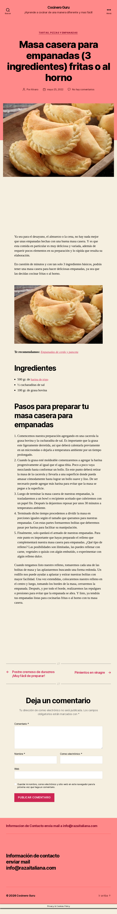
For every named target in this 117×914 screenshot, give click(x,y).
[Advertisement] (44, 212)
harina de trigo (40, 380)
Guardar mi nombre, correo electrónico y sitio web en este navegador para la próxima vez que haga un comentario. (56, 791)
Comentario (21, 730)
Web (16, 774)
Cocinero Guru (58, 7)
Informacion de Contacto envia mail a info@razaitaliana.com (56, 831)
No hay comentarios (84, 90)
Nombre (19, 760)
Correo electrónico (71, 760)
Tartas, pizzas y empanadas (58, 33)
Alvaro (34, 90)
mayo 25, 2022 (55, 90)
